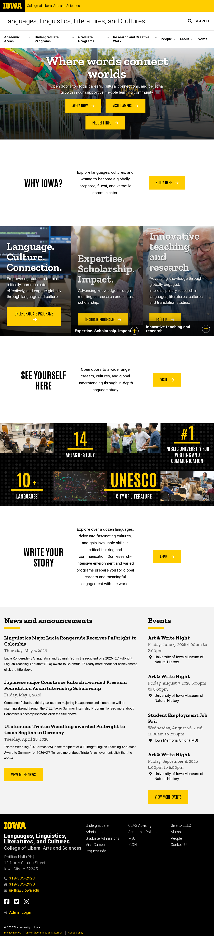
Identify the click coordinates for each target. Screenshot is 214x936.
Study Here (167, 182)
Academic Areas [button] (12, 39)
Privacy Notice (12, 932)
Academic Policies (143, 832)
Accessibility (75, 932)
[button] (198, 21)
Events (201, 39)
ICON (132, 845)
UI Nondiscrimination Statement (44, 932)
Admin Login (20, 912)
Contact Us (180, 845)
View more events (168, 796)
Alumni (176, 832)
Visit (167, 379)
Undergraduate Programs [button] (47, 39)
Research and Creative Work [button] (131, 39)
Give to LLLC (181, 825)
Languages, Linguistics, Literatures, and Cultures (74, 21)
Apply (167, 556)
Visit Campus (125, 105)
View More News (23, 774)
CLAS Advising (139, 825)
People (176, 838)
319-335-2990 (19, 884)
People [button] (166, 39)
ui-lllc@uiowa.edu (21, 890)
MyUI (132, 838)
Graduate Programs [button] (86, 39)
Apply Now (83, 105)
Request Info (105, 122)
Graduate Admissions (102, 838)
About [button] (184, 39)
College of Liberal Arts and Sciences (53, 6)
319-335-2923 (19, 878)
